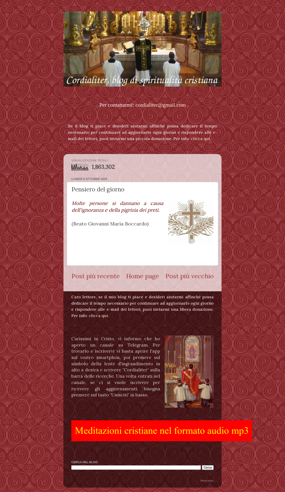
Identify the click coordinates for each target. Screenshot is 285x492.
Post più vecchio (189, 276)
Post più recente (95, 276)
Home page (142, 276)
